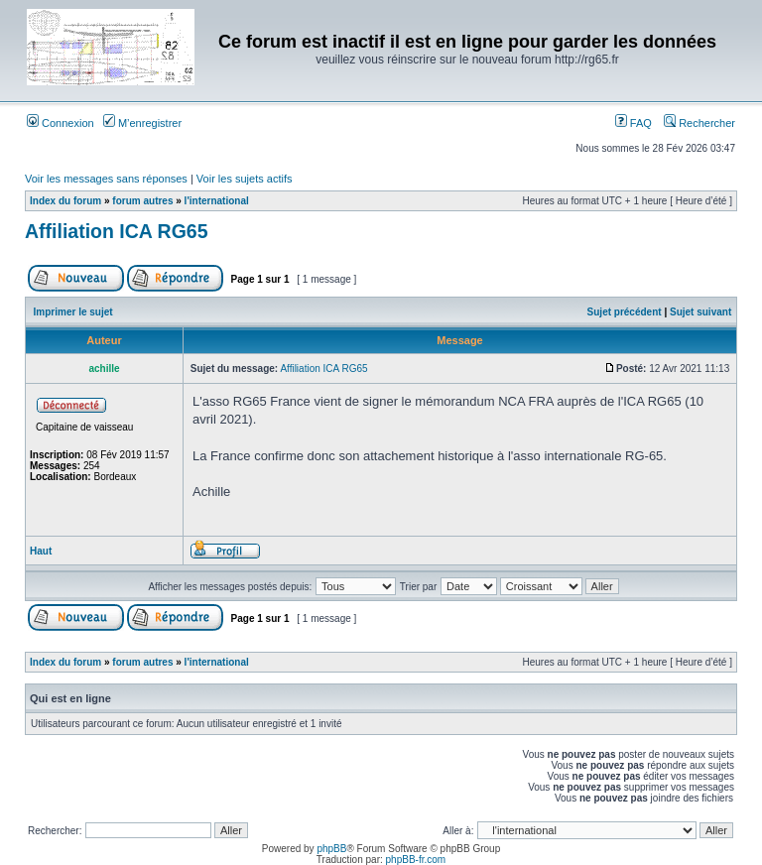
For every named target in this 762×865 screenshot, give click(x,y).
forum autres (142, 200)
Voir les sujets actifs (244, 179)
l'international (217, 200)
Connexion (60, 123)
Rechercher (699, 123)
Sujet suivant (700, 312)
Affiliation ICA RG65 (116, 231)
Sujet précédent (624, 312)
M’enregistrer (142, 123)
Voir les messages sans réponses (106, 179)
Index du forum (65, 200)
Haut (41, 551)
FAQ (633, 123)
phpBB (331, 848)
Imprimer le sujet (73, 312)
